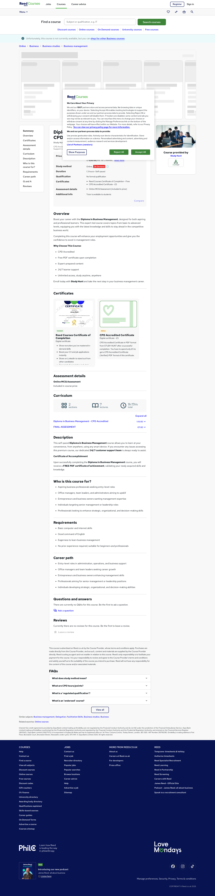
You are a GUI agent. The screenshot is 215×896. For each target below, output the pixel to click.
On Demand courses (108, 29)
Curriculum (28, 153)
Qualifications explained (30, 806)
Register (177, 4)
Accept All (140, 152)
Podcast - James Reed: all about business (173, 788)
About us (113, 751)
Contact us (24, 756)
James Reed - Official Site (166, 783)
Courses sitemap (27, 829)
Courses (61, 4)
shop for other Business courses (108, 38)
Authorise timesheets (164, 756)
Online (22, 46)
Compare (139, 200)
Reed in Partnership (163, 769)
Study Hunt (176, 156)
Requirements (30, 171)
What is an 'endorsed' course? (68, 700)
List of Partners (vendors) (80, 144)
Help (21, 751)
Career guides (25, 815)
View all (100, 709)
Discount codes (26, 783)
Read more (119, 160)
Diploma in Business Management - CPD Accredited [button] (100, 421)
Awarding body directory (30, 801)
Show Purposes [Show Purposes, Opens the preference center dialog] (77, 152)
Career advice (78, 4)
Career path (29, 176)
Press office (115, 765)
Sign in (190, 4)
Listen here (46, 876)
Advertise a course (28, 824)
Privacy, (172, 878)
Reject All (119, 152)
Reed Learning (161, 765)
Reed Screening (161, 774)
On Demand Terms (27, 819)
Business (34, 46)
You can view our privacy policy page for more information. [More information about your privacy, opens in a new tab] (101, 127)
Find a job (68, 756)
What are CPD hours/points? (67, 685)
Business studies (51, 46)
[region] (108, 125)
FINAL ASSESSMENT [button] (100, 427)
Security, (163, 878)
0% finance (24, 792)
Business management (76, 46)
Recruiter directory (73, 760)
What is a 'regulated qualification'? (71, 693)
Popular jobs (70, 765)
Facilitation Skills (75, 717)
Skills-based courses (28, 810)
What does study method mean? (69, 678)
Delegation (61, 717)
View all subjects (27, 765)
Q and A (27, 181)
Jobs (48, 4)
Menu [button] (24, 12)
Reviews (27, 186)
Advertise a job (71, 788)
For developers (116, 760)
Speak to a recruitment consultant (170, 792)
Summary (28, 130)
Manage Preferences (147, 878)
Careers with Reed (162, 779)
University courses (132, 29)
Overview (28, 135)
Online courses (86, 29)
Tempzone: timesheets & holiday (169, 751)
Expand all (140, 415)
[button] (107, 166)
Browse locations (72, 774)
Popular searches (72, 769)
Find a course (51, 22)
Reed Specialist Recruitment (167, 760)
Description (29, 158)
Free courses (151, 29)
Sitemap (68, 792)
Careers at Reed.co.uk (119, 756)
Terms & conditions (186, 878)
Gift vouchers (25, 788)
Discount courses (67, 29)
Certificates (29, 140)
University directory (28, 797)
